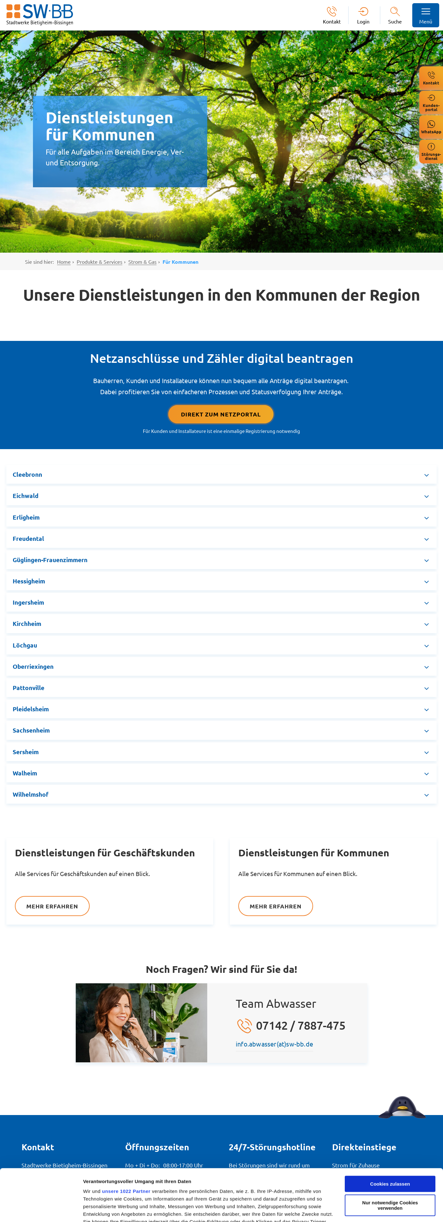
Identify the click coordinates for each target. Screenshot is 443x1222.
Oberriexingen (33, 666)
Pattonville (28, 688)
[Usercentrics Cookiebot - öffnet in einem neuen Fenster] (41, 1209)
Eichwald (25, 496)
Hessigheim (29, 581)
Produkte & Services (99, 261)
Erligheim (26, 517)
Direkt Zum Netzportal (221, 414)
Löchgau (25, 645)
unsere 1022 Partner (126, 1139)
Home (64, 261)
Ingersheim (28, 602)
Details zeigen (99, 1209)
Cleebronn (27, 474)
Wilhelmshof (30, 794)
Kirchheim (27, 624)
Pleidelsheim (31, 709)
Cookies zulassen (390, 1132)
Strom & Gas (142, 261)
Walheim (25, 773)
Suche (395, 21)
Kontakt (332, 21)
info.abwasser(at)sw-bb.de (274, 1044)
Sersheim (26, 752)
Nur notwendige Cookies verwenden (390, 1153)
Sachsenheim (31, 730)
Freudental (28, 538)
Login (363, 21)
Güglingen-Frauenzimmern (50, 560)
